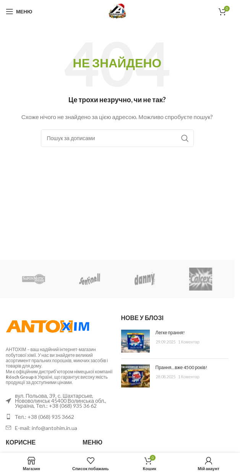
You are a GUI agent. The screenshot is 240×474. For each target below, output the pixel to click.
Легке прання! (170, 332)
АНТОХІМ (16, 349)
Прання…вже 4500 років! (182, 367)
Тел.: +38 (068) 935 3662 (44, 417)
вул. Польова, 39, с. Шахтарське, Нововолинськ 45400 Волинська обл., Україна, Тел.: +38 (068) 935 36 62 (60, 400)
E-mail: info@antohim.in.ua (46, 428)
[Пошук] (117, 138)
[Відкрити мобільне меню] (19, 11)
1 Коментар (189, 341)
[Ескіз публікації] (135, 341)
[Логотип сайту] (117, 11)
